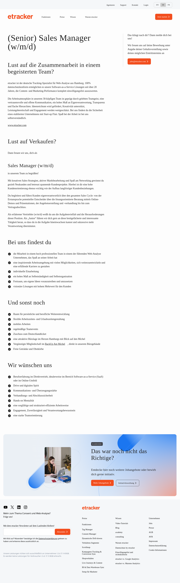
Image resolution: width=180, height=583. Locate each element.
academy (118, 532)
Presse (151, 528)
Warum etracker (93, 17)
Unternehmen (154, 518)
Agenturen (110, 5)
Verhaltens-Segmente (90, 543)
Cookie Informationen (158, 550)
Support (123, 5)
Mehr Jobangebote (101, 483)
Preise (62, 17)
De (163, 5)
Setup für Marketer (89, 572)
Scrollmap (86, 547)
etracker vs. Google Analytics (127, 559)
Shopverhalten (88, 558)
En (157, 5)
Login (146, 5)
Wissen (75, 17)
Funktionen (48, 17)
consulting (119, 537)
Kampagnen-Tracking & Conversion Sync (92, 553)
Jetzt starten (162, 17)
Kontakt (135, 5)
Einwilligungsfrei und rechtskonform (124, 553)
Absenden (61, 532)
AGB (151, 532)
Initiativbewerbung (126, 483)
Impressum (153, 541)
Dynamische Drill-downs (92, 538)
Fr (169, 5)
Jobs (150, 523)
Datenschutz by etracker (125, 548)
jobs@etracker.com (138, 61)
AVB (151, 537)
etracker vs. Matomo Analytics (127, 563)
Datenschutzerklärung (48, 538)
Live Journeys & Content (92, 563)
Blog (117, 528)
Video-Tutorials (121, 523)
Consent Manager (89, 534)
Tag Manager (87, 529)
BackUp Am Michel (55, 344)
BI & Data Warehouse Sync (93, 567)
